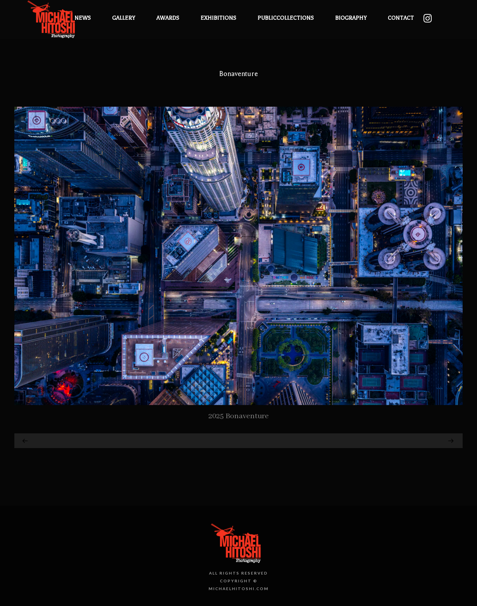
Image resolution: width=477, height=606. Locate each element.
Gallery (123, 18)
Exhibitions (218, 18)
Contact (401, 18)
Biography (350, 18)
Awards (167, 18)
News (82, 18)
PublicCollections (286, 18)
